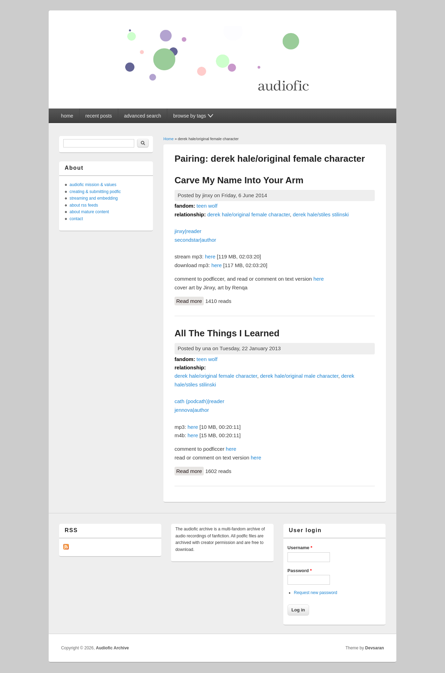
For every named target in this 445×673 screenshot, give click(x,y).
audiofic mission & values (93, 184)
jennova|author (192, 410)
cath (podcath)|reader (199, 401)
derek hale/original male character (299, 376)
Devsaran (374, 648)
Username (300, 547)
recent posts (99, 116)
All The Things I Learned (227, 333)
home (67, 116)
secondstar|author (195, 240)
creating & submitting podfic (95, 191)
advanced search (142, 116)
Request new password (315, 592)
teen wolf (206, 206)
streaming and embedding (94, 198)
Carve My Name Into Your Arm (239, 180)
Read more (190, 300)
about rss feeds (84, 205)
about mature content (89, 211)
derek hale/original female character (248, 214)
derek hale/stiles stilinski (321, 214)
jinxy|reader (188, 231)
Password (300, 570)
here (210, 256)
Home (168, 139)
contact (76, 218)
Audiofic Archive (112, 648)
